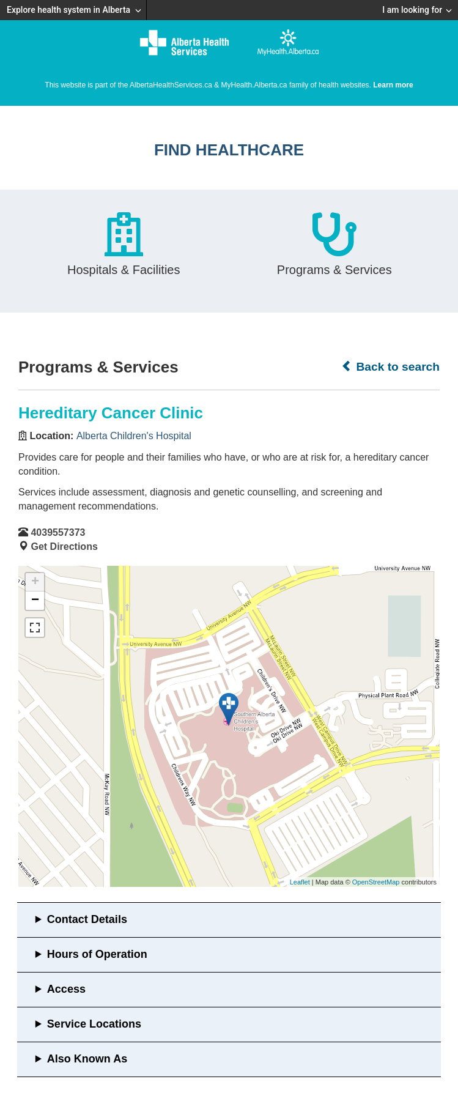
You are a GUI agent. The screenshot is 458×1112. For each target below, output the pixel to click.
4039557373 (58, 532)
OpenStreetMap (376, 882)
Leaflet (300, 882)
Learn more (393, 85)
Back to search (390, 366)
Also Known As (87, 1059)
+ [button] (35, 582)
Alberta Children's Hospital (133, 436)
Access (66, 989)
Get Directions (64, 546)
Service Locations (94, 1024)
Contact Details (87, 919)
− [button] (35, 600)
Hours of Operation (97, 954)
